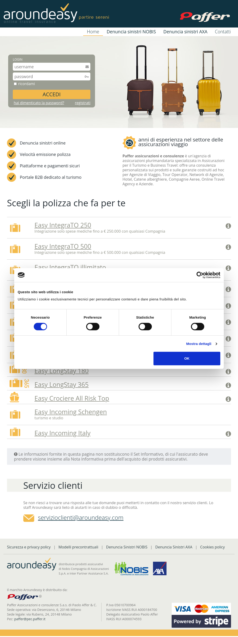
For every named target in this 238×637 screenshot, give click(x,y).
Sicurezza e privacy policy (29, 548)
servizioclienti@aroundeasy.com (80, 518)
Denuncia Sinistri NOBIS (127, 548)
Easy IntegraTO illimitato (70, 267)
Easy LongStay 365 (61, 385)
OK (187, 358)
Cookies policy (212, 548)
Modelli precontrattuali (78, 548)
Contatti (223, 31)
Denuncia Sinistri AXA (173, 548)
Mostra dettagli (198, 344)
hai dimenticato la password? (39, 102)
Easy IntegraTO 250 (62, 225)
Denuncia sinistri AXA (185, 31)
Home (93, 31)
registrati (83, 102)
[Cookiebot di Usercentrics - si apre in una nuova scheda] (200, 275)
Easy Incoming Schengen (70, 412)
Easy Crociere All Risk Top (71, 399)
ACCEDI (52, 94)
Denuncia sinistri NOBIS (131, 31)
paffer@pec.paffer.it (29, 620)
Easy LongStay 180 (61, 371)
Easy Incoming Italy (62, 434)
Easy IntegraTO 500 (62, 246)
